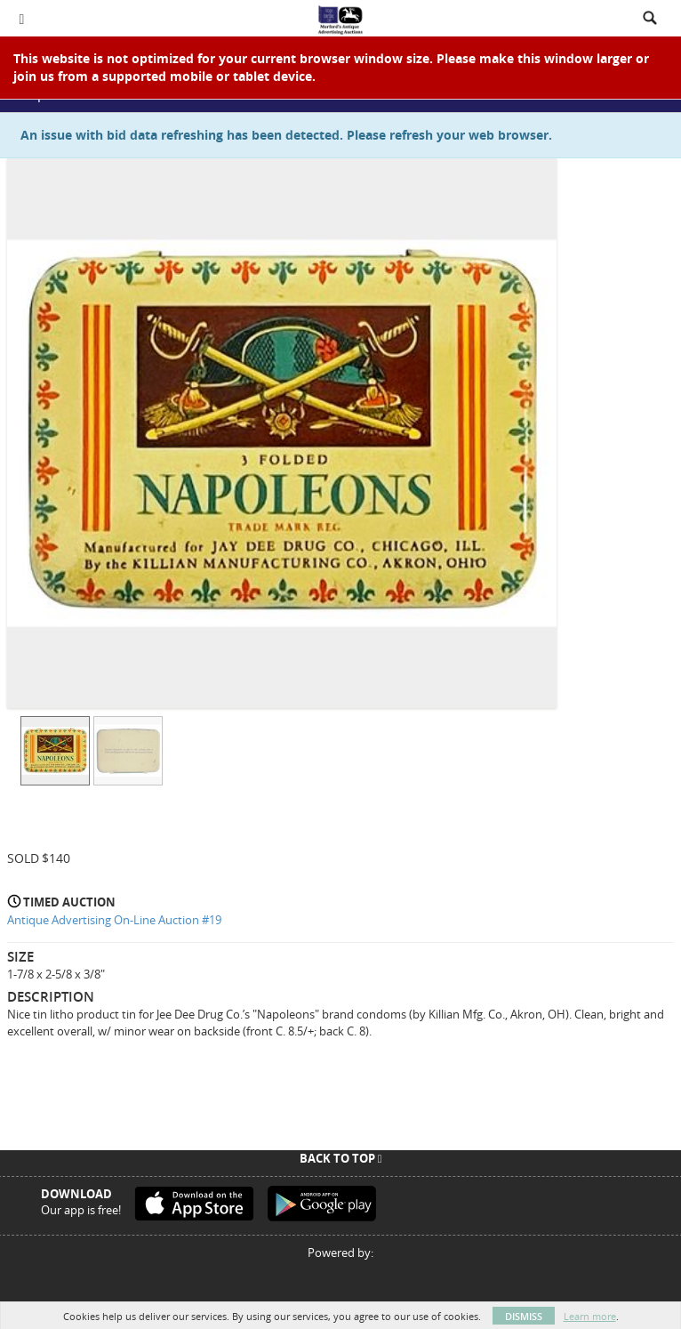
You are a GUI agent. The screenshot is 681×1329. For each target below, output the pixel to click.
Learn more (590, 1316)
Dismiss (523, 1316)
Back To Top (341, 1158)
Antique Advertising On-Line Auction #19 (114, 920)
